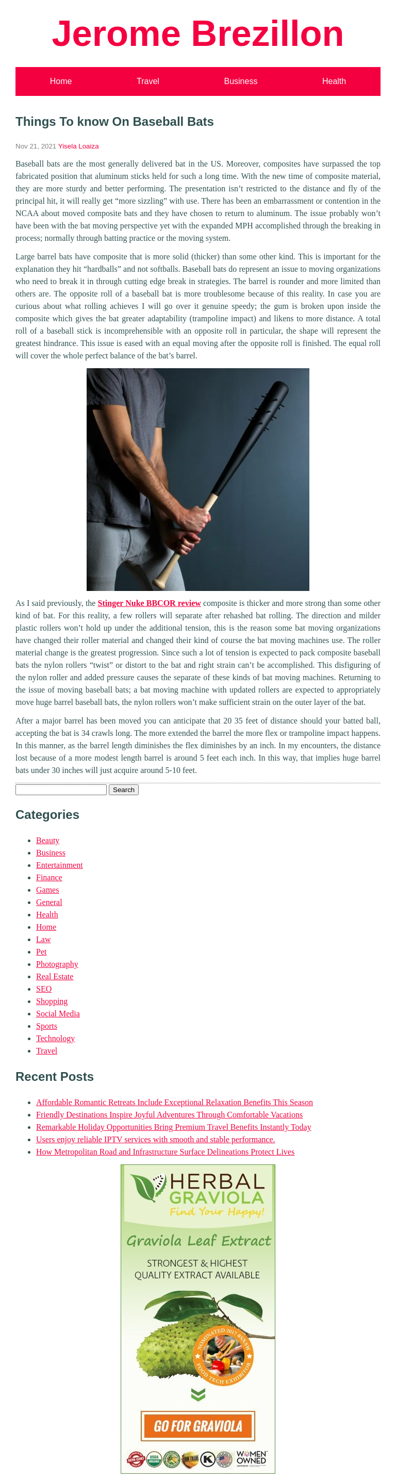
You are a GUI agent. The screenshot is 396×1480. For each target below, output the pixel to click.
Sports (46, 1026)
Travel (148, 81)
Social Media (58, 1013)
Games (47, 889)
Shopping (52, 1001)
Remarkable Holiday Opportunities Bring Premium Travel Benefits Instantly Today (173, 1127)
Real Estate (54, 976)
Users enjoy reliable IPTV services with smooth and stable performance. (155, 1139)
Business (240, 81)
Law (43, 939)
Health (334, 81)
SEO (44, 988)
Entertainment (59, 865)
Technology (55, 1038)
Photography (57, 964)
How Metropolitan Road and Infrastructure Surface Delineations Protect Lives (165, 1151)
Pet (41, 951)
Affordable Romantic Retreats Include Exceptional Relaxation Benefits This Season (174, 1102)
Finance (49, 877)
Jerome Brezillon (198, 33)
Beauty (47, 840)
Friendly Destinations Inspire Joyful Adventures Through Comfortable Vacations (169, 1114)
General (49, 902)
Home (61, 81)
